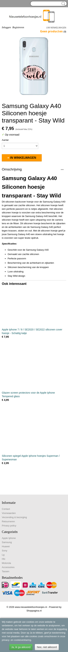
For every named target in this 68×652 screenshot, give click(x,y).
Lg (3, 554)
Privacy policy (9, 525)
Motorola (6, 563)
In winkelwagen (23, 157)
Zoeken (62, 4)
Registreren (18, 27)
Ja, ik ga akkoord (20, 647)
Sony (4, 550)
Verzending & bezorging (14, 517)
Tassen (5, 571)
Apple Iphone (9, 538)
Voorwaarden (9, 513)
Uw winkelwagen (56, 27)
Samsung (7, 542)
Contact (6, 509)
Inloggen (6, 27)
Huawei (6, 546)
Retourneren (8, 521)
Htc (3, 559)
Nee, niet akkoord (47, 647)
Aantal (5, 140)
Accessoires (8, 567)
